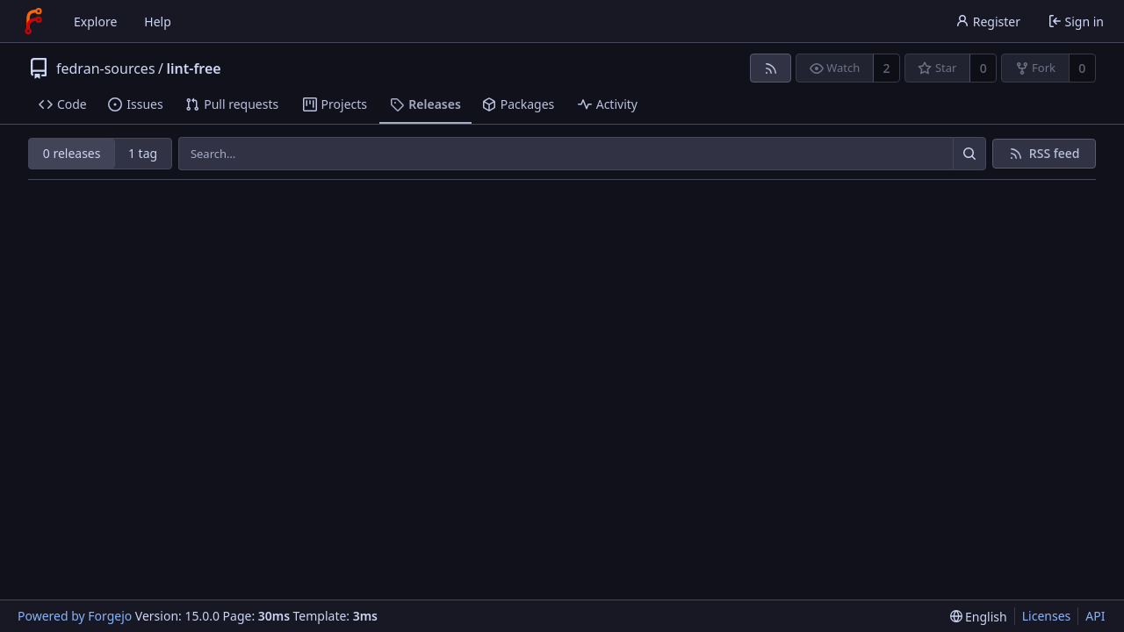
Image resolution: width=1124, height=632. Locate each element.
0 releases (72, 153)
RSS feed (1054, 153)
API (1095, 615)
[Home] (33, 21)
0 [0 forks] (1081, 68)
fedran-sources (105, 68)
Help (157, 21)
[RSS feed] (770, 68)
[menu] (978, 616)
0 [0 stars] (983, 68)
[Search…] (969, 153)
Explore (95, 21)
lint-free (194, 68)
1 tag (142, 153)
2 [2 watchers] (886, 68)
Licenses (1046, 615)
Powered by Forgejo (75, 615)
